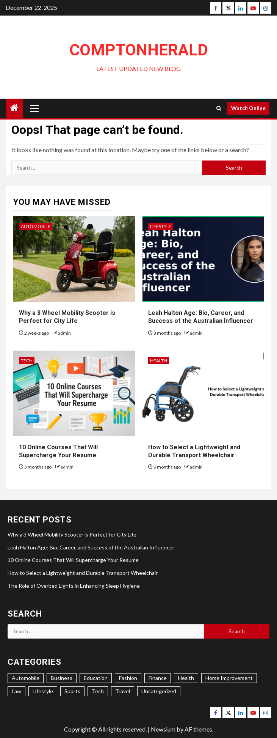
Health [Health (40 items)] (186, 678)
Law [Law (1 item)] (16, 691)
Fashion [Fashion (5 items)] (128, 678)
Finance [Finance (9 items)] (158, 678)
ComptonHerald (138, 50)
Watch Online (248, 108)
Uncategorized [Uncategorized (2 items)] (158, 691)
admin (64, 333)
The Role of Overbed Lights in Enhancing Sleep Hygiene (74, 585)
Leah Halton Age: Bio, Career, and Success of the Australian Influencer (91, 547)
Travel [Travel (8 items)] (122, 691)
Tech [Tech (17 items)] (98, 691)
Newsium (163, 729)
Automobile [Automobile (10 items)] (25, 678)
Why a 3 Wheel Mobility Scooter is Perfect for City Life (72, 534)
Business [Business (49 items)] (61, 678)
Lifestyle (160, 226)
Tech (27, 360)
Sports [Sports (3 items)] (72, 691)
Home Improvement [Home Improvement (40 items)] (229, 678)
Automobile (35, 226)
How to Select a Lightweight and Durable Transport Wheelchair (83, 573)
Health (158, 360)
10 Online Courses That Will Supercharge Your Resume (73, 560)
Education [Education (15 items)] (96, 678)
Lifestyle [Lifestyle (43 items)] (43, 691)
